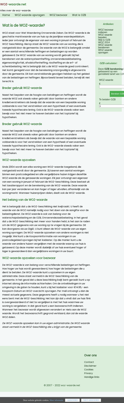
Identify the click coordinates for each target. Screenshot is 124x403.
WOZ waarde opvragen (30, 15)
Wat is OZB (79, 15)
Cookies (88, 369)
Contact (89, 362)
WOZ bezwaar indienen (105, 31)
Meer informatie (56, 401)
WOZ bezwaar (58, 15)
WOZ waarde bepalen (105, 36)
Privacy (88, 373)
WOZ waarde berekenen (105, 46)
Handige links (91, 377)
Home (6, 15)
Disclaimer (90, 366)
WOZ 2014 (104, 42)
